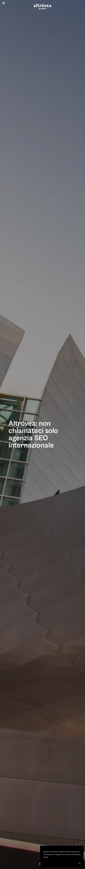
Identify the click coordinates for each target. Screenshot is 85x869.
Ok (79, 863)
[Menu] (3, 3)
